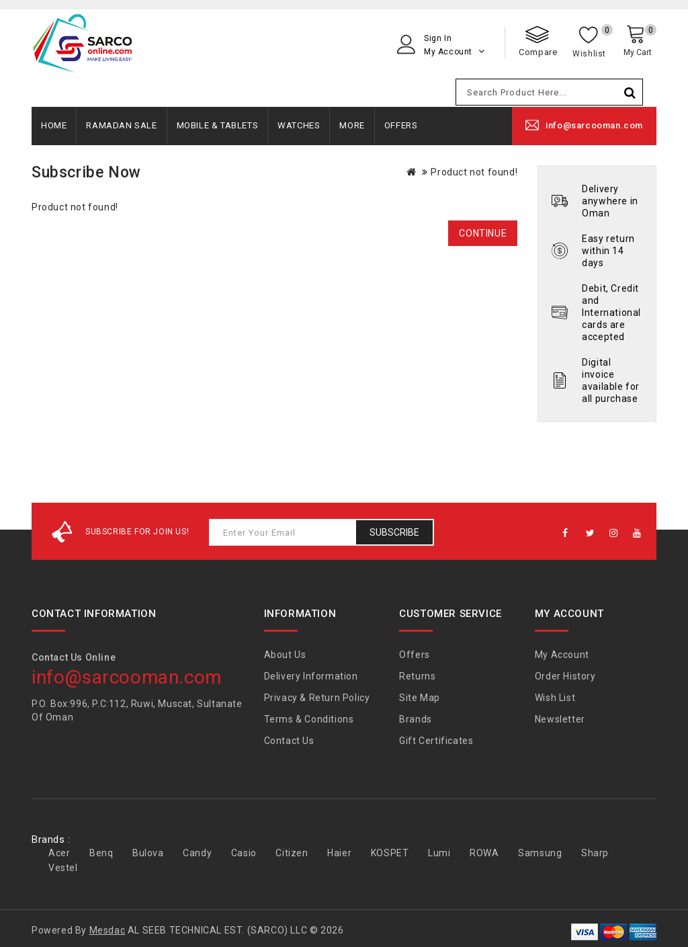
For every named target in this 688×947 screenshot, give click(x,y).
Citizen (291, 853)
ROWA (484, 853)
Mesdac (107, 930)
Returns (417, 676)
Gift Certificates (436, 740)
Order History (565, 676)
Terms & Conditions (309, 719)
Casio (244, 853)
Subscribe (394, 532)
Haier (339, 853)
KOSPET (390, 853)
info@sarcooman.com (594, 125)
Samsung (540, 853)
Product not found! (474, 172)
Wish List (555, 697)
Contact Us (289, 740)
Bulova (148, 853)
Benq (101, 853)
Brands (415, 719)
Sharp (595, 853)
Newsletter (560, 719)
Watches (298, 125)
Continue (483, 233)
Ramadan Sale (121, 125)
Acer (59, 853)
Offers (401, 125)
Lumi (439, 853)
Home (54, 125)
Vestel (63, 867)
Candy (197, 853)
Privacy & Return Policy (317, 697)
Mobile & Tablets (218, 125)
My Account (562, 654)
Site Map (419, 697)
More (351, 125)
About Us (285, 654)
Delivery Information (311, 676)
